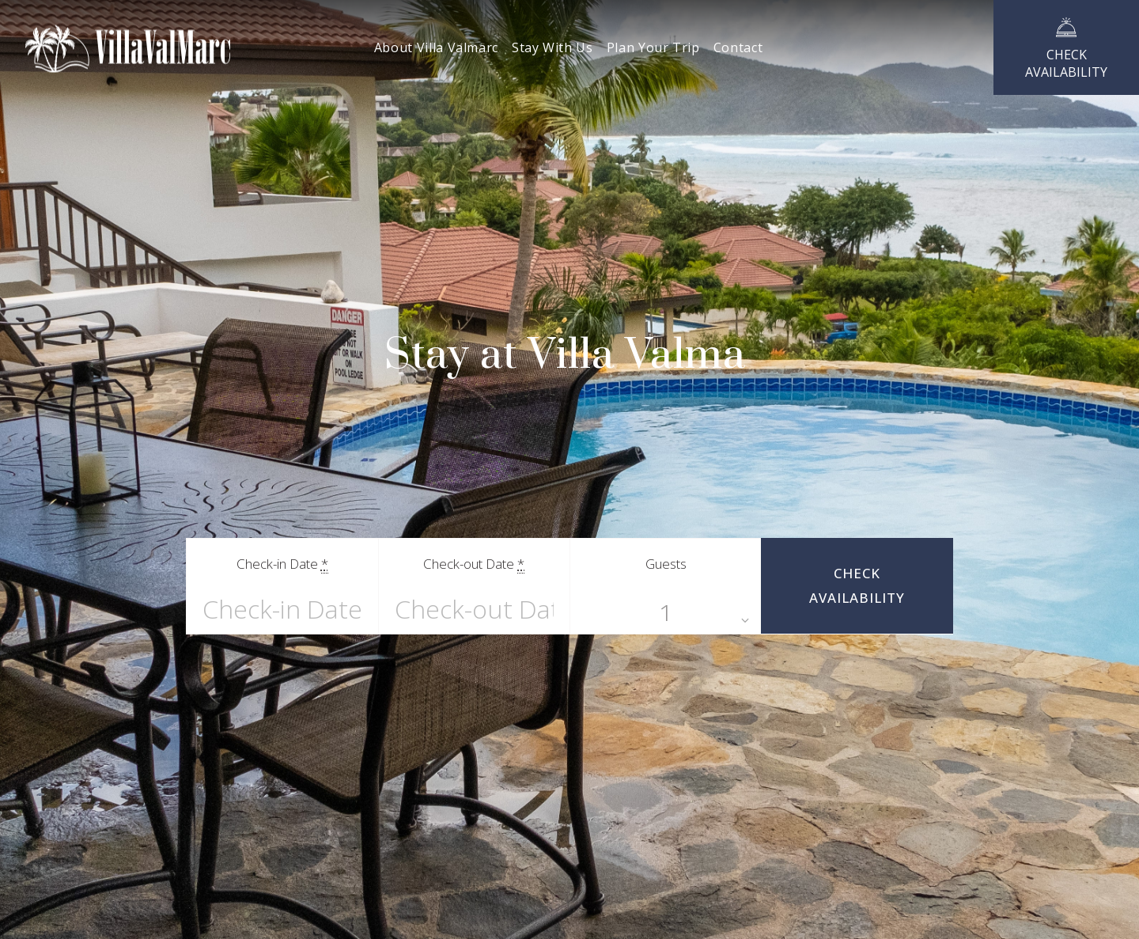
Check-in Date (282, 564)
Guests (666, 564)
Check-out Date (473, 564)
